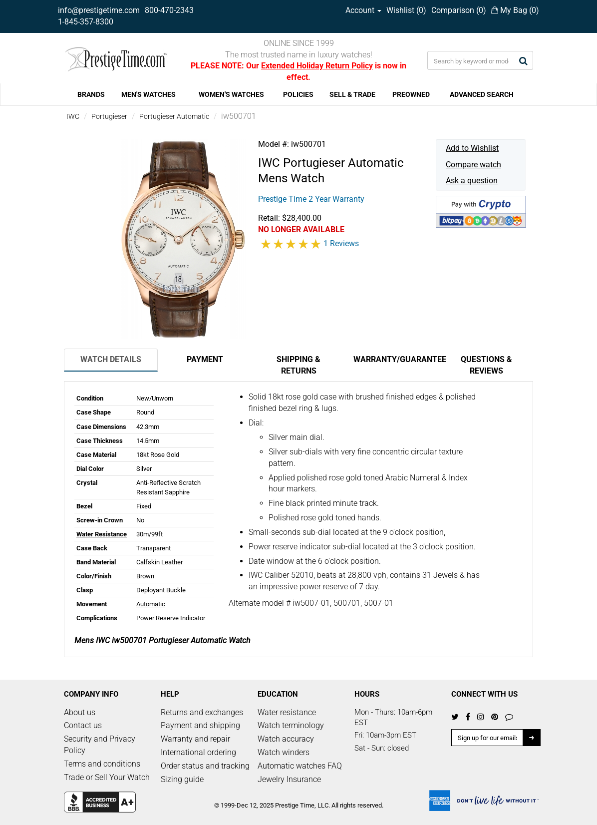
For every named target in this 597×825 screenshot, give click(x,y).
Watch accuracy (286, 739)
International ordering (198, 752)
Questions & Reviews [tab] (486, 365)
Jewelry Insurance (289, 779)
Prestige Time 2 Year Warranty (311, 199)
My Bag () (515, 10)
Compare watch (473, 164)
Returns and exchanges (202, 712)
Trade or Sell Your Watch (107, 777)
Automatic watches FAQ (300, 766)
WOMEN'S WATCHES (231, 94)
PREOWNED (411, 94)
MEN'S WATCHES (148, 94)
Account (363, 10)
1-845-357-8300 (85, 21)
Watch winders (283, 752)
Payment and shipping (200, 725)
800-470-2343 (169, 10)
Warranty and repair (195, 739)
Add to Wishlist (472, 148)
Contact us (83, 725)
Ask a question (472, 180)
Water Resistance (101, 534)
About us (79, 712)
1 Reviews (341, 243)
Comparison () (458, 10)
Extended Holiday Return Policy (317, 65)
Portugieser (109, 116)
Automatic (150, 604)
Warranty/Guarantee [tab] (396, 359)
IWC (72, 116)
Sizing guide (182, 779)
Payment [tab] (205, 359)
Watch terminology (291, 725)
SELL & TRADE (352, 94)
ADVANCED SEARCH (482, 94)
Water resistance (287, 712)
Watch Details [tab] (110, 359)
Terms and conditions (102, 764)
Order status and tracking (205, 766)
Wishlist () (406, 10)
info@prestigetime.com (99, 10)
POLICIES (298, 94)
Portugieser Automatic (174, 116)
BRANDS (91, 94)
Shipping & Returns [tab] (298, 365)
